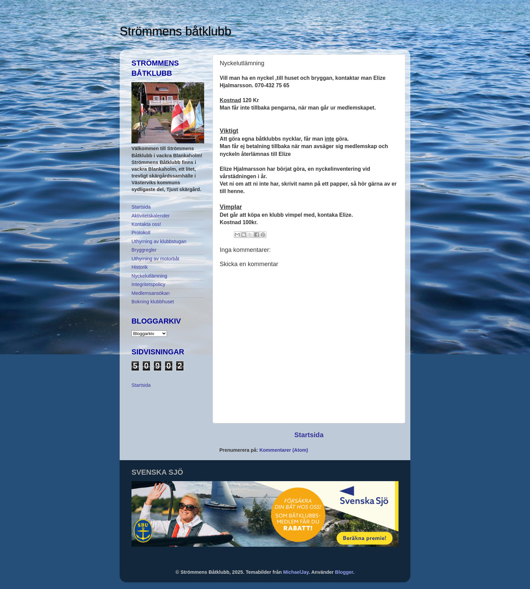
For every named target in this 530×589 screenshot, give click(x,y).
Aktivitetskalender (150, 215)
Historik (139, 267)
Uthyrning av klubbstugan (158, 241)
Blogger (344, 572)
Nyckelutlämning (149, 276)
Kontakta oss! (146, 224)
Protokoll (140, 232)
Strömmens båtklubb (175, 31)
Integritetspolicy (148, 284)
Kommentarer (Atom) (283, 450)
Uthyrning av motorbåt (155, 258)
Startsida (308, 435)
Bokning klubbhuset (152, 301)
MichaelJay (296, 572)
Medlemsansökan (150, 293)
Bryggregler (143, 250)
